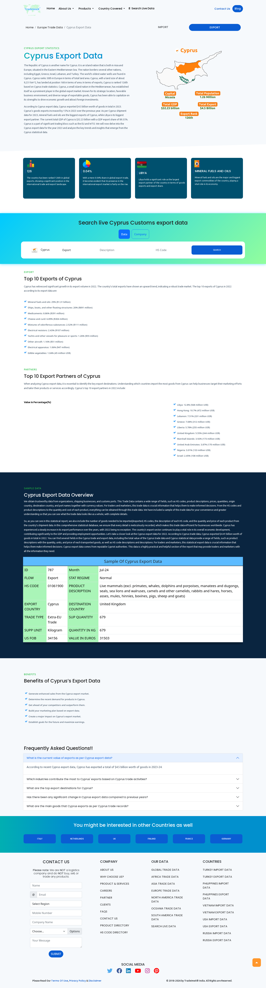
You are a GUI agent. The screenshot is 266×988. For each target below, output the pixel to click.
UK (114, 838)
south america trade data (167, 917)
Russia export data (217, 940)
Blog (238, 9)
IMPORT (163, 27)
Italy (39, 838)
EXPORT (215, 27)
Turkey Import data (217, 870)
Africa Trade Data (165, 877)
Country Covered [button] (110, 9)
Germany (226, 838)
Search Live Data (141, 8)
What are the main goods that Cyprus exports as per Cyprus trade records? (77, 806)
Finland (152, 838)
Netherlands (77, 838)
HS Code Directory (114, 932)
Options (75, 931)
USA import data (215, 919)
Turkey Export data (217, 877)
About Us (106, 870)
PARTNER (106, 898)
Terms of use (59, 980)
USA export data (215, 926)
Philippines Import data (216, 886)
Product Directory (114, 925)
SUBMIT (56, 954)
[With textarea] (56, 942)
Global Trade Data (165, 870)
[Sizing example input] (56, 885)
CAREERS (106, 891)
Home (51, 8)
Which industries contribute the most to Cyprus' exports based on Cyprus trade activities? (87, 779)
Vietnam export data (218, 912)
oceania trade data (166, 908)
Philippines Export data (216, 896)
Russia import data (217, 933)
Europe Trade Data (50, 27)
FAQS (103, 911)
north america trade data (167, 899)
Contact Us (222, 9)
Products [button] (85, 9)
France (189, 838)
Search (217, 249)
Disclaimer (95, 980)
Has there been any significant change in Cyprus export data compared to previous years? (87, 797)
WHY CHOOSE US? (112, 877)
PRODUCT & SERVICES (114, 884)
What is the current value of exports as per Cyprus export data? (69, 758)
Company (140, 234)
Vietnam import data (218, 905)
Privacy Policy (77, 980)
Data (124, 234)
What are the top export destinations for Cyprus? (60, 788)
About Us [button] (65, 9)
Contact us (109, 918)
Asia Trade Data (163, 884)
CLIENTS (105, 905)
